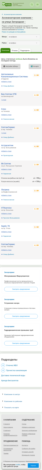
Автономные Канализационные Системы (14, 75)
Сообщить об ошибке (28, 448)
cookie (18, 465)
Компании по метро (11, 394)
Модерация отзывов (28, 455)
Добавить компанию (28, 427)
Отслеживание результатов (8, 449)
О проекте (6, 424)
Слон (3, 109)
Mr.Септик (6, 163)
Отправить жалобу (28, 452)
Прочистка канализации (16, 370)
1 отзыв (3, 100)
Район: (4, 43)
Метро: (4, 37)
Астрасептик (7, 145)
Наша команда (8, 427)
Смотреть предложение (21, 289)
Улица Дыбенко (8, 86)
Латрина (5, 189)
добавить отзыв (6, 81)
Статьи (24, 424)
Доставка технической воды (13, 375)
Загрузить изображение (29, 430)
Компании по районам (12, 401)
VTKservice (6, 208)
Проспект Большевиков (11, 218)
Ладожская (7, 174)
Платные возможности (10, 445)
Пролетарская (8, 155)
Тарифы (6, 453)
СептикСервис (8, 127)
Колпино (20, 29)
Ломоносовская (8, 119)
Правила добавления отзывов (28, 434)
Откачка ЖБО (12, 365)
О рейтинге (6, 430)
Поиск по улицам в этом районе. (14, 32)
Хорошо (33, 465)
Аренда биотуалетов (9, 380)
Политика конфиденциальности (10, 434)
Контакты (25, 445)
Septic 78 (5, 226)
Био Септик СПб (8, 94)
